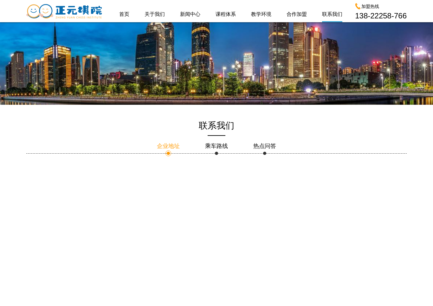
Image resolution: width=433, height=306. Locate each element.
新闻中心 (190, 14)
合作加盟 (297, 14)
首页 (124, 14)
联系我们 (332, 14)
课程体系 (226, 14)
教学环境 (261, 14)
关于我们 (155, 14)
